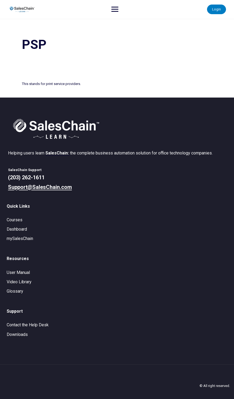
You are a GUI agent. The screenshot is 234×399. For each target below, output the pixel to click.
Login (216, 9)
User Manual (18, 272)
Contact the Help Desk (28, 324)
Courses (14, 219)
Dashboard (17, 229)
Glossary (15, 291)
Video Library (19, 281)
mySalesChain (20, 238)
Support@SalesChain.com (40, 187)
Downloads (17, 334)
